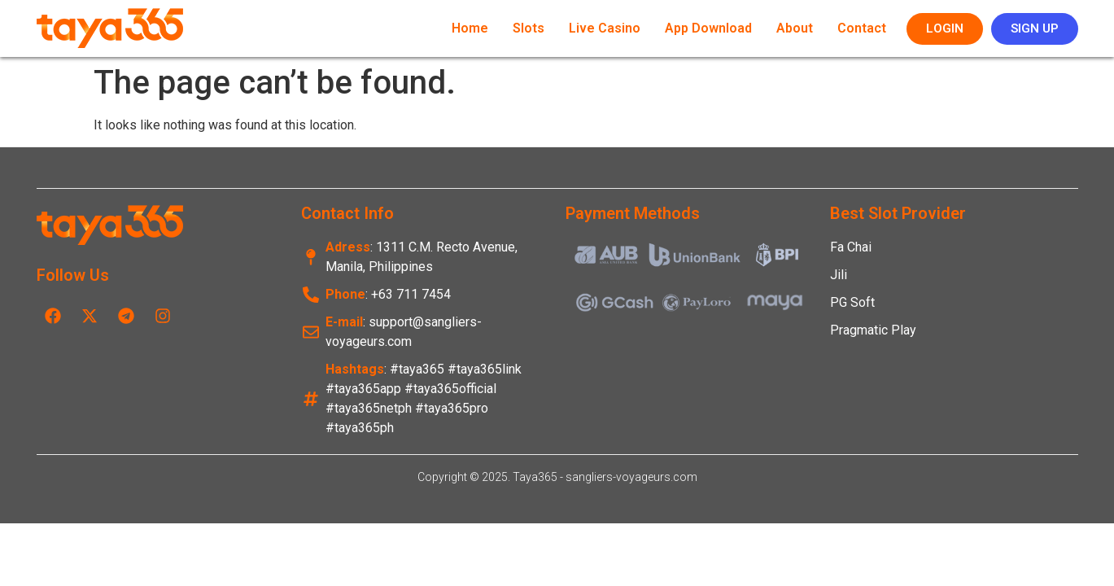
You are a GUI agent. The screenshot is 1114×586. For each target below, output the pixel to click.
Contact (861, 28)
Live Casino (604, 28)
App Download (708, 28)
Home (470, 28)
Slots (528, 28)
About (794, 28)
